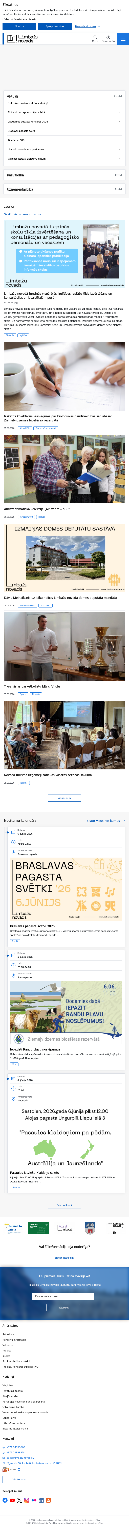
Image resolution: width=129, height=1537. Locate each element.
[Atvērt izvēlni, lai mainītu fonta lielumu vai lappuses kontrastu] (108, 39)
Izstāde (41, 517)
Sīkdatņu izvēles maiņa (15, 1428)
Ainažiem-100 (26, 517)
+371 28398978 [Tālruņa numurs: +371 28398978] (16, 1452)
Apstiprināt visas (55, 26)
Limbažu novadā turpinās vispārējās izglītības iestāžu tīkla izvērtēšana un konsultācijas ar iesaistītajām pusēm (58, 296)
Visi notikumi (64, 1205)
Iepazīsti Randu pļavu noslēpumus (35, 1049)
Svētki (15, 941)
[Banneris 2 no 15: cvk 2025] (38, 1228)
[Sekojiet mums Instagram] (26, 1500)
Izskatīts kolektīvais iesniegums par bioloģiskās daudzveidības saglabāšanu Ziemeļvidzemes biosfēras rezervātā (59, 418)
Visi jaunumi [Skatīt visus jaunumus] (64, 798)
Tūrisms (24, 783)
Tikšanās (10, 335)
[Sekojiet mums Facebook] (5, 1500)
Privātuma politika (13, 1390)
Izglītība (23, 335)
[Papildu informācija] (19, 1469)
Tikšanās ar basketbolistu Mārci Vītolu (32, 686)
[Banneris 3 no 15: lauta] (64, 1228)
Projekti (7, 1350)
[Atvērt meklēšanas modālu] (95, 39)
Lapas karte (9, 1417)
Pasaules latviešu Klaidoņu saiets (34, 1173)
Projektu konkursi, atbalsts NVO (20, 1366)
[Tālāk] (122, 1228)
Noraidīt (19, 26)
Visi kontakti (19, 1479)
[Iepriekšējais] (6, 1228)
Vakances (8, 1345)
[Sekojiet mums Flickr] (33, 1500)
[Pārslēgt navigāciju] (123, 39)
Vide (14, 1064)
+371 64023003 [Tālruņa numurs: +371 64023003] (16, 1447)
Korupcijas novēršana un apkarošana (24, 1401)
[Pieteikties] (63, 1307)
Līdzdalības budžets (14, 1423)
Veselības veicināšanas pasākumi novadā (25, 1412)
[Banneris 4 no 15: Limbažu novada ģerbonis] (90, 1228)
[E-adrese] (9, 1469)
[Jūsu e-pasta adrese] (63, 1296)
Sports (23, 694)
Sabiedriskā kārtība (13, 1407)
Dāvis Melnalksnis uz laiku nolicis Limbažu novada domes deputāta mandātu (60, 598)
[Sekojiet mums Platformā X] (19, 1500)
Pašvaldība (45, 605)
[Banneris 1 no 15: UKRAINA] (13, 1228)
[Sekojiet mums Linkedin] (41, 1500)
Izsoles (6, 1356)
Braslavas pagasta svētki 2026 (32, 926)
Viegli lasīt (8, 1385)
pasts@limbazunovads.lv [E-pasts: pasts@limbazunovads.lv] (20, 1457)
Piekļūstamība (10, 1396)
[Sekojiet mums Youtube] (12, 1500)
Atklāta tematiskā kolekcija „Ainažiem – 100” (37, 509)
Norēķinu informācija (14, 1339)
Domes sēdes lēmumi (46, 428)
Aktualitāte (25, 428)
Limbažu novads (27, 605)
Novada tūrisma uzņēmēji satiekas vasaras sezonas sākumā (48, 775)
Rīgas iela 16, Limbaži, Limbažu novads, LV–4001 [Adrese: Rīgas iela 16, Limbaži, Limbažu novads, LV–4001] (34, 1463)
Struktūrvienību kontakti (16, 1361)
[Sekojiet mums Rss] (48, 1500)
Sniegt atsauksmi (64, 1257)
